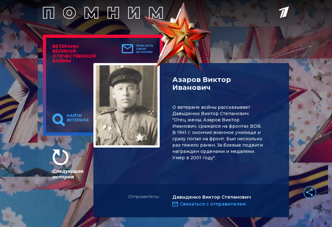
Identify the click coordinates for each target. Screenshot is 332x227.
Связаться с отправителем (213, 204)
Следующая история (67, 174)
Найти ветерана (78, 118)
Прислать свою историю (144, 49)
